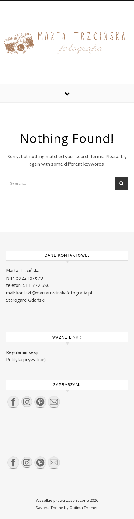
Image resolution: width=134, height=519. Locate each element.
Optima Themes (84, 507)
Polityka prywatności (27, 359)
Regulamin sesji (22, 352)
